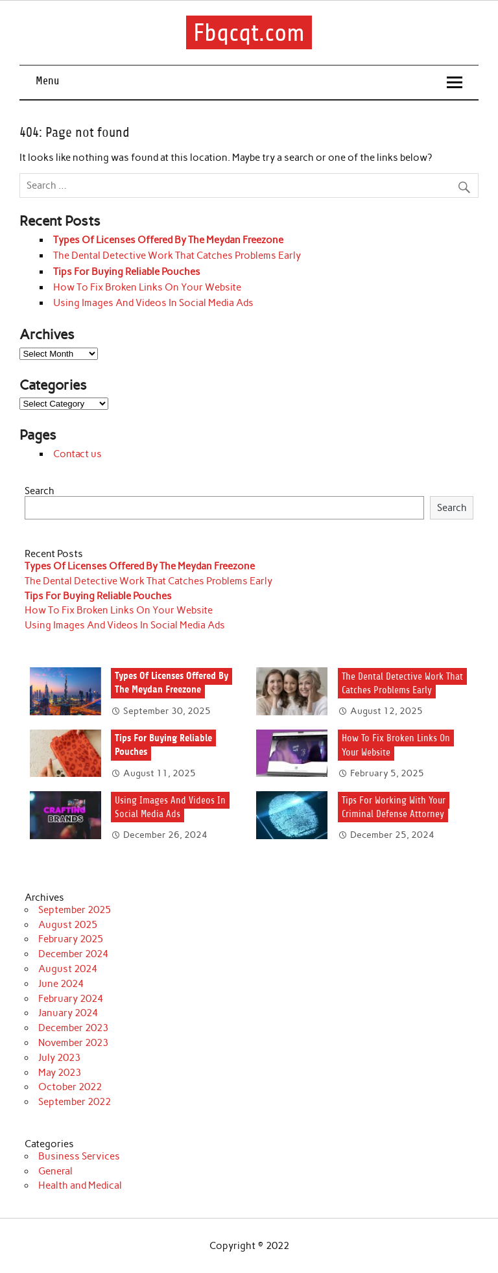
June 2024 (61, 984)
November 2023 (73, 1043)
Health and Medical (80, 1185)
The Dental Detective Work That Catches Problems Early (177, 255)
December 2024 (73, 954)
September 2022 (74, 1102)
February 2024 (70, 999)
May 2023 (59, 1072)
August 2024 (67, 969)
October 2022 (70, 1087)
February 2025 (70, 939)
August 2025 (67, 925)
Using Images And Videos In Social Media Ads (153, 303)
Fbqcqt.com (249, 32)
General (55, 1171)
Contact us (77, 454)
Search (39, 491)
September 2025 (74, 910)
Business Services (79, 1156)
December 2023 (73, 1028)
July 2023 (59, 1058)
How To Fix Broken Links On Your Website (147, 287)
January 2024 (68, 1013)
